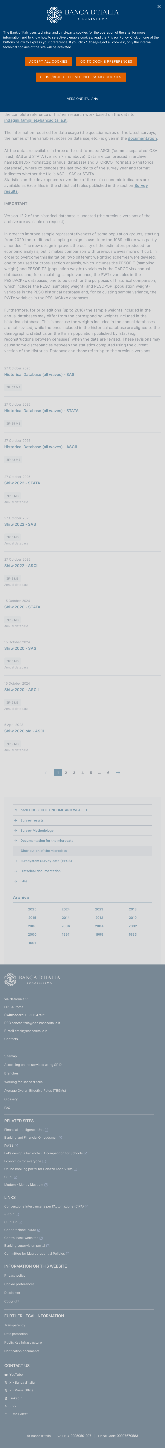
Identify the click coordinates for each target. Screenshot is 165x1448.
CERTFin (11, 1222)
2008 (32, 926)
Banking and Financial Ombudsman (30, 1137)
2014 (66, 918)
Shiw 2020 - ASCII (21, 689)
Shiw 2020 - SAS (20, 648)
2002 (133, 926)
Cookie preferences (19, 1284)
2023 (99, 909)
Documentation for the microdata (47, 841)
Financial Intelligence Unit (24, 1130)
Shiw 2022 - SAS (20, 524)
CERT (8, 1177)
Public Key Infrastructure (23, 1342)
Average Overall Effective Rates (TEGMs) (35, 1090)
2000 (32, 934)
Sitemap (10, 1056)
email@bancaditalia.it (31, 1031)
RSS (10, 1406)
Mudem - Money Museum (23, 1185)
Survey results (32, 820)
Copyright (11, 1301)
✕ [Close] (159, 6)
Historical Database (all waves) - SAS (39, 374)
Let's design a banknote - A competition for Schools (43, 1153)
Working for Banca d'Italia (23, 1082)
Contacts (11, 1039)
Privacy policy (14, 1275)
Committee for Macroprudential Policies (34, 1253)
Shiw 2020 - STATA (22, 607)
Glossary (11, 1099)
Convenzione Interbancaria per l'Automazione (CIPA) (44, 1206)
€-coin (9, 1214)
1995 (99, 934)
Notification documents (22, 1351)
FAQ (23, 881)
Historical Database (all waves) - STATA (41, 410)
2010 (133, 918)
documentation (142, 138)
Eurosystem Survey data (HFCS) (46, 861)
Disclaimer (12, 1293)
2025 (32, 909)
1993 (133, 934)
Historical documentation (40, 871)
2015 (32, 918)
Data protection (16, 1334)
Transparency (14, 1325)
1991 (32, 943)
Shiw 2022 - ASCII (21, 565)
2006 (65, 926)
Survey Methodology (37, 830)
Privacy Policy (117, 37)
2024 (66, 909)
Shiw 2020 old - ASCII (25, 731)
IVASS (9, 1145)
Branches (11, 1073)
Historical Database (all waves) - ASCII (40, 447)
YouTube (13, 1374)
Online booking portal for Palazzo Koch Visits (38, 1169)
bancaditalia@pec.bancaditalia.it (36, 1023)
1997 (66, 934)
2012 (99, 918)
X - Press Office (19, 1390)
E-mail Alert (16, 1414)
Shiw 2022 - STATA (22, 483)
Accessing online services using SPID (33, 1065)
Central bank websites (21, 1238)
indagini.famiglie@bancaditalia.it (35, 120)
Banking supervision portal (24, 1245)
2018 (133, 909)
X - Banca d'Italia (19, 1382)
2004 (99, 926)
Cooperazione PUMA (20, 1230)
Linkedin (13, 1398)
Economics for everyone (22, 1161)
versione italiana (82, 101)
